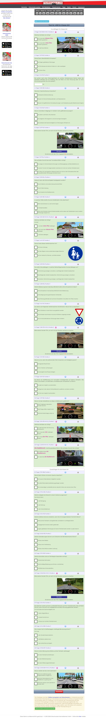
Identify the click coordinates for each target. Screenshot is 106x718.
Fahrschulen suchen (34, 7)
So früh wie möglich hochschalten (46, 393)
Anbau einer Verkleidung (44, 544)
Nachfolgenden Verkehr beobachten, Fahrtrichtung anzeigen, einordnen (56, 275)
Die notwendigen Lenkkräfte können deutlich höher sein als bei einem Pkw (57, 487)
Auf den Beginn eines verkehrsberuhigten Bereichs (51, 251)
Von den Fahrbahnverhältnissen (46, 654)
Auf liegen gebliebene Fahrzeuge (46, 62)
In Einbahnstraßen (42, 207)
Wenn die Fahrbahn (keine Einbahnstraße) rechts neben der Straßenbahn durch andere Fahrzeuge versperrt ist (60, 212)
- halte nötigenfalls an (43, 613)
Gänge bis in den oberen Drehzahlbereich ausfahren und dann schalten (56, 389)
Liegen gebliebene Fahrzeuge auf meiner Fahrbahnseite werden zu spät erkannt (58, 528)
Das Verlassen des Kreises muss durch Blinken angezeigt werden (54, 314)
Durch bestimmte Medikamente (46, 192)
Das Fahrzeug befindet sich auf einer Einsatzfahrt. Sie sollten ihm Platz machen (58, 298)
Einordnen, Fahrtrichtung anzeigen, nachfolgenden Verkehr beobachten (56, 279)
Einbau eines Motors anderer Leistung (47, 548)
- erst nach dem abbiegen (46, 230)
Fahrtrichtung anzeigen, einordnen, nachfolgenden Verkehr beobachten (56, 271)
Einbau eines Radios (43, 540)
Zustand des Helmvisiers (44, 560)
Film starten (59, 151)
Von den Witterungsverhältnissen (46, 663)
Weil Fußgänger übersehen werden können (45, 405)
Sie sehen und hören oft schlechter (47, 114)
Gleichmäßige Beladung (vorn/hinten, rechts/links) (50, 564)
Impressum (81, 7)
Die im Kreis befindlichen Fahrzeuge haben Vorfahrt (51, 318)
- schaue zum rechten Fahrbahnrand (47, 621)
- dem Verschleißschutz (44, 509)
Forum (74, 7)
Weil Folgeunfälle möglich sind (46, 409)
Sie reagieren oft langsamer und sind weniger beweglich (52, 118)
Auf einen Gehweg (42, 247)
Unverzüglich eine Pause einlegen (46, 372)
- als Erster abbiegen (43, 234)
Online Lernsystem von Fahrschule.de (59, 697)
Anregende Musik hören (44, 363)
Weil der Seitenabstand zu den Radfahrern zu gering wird (45, 679)
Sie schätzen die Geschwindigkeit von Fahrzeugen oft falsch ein (54, 122)
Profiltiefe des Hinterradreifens (45, 568)
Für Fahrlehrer (46, 7)
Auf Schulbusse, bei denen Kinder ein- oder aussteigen (52, 66)
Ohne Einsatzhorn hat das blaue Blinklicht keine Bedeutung (53, 290)
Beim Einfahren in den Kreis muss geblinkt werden (51, 310)
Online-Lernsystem (6, 11)
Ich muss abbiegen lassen (46, 437)
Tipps (63, 7)
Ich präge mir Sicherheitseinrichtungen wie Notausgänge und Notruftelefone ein (58, 164)
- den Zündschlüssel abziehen (45, 635)
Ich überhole (46, 457)
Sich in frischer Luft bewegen (45, 367)
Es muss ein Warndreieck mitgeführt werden (49, 479)
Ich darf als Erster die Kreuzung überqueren (46, 428)
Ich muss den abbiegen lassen (45, 432)
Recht (69, 7)
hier (80, 716)
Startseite (24, 7)
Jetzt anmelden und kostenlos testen (45, 708)
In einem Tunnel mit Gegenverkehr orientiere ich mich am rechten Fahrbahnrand (58, 168)
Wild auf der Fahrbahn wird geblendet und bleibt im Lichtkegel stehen (56, 520)
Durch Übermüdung (43, 188)
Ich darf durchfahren (43, 48)
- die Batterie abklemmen (44, 639)
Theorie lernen (56, 7)
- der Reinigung (42, 501)
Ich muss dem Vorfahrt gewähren (45, 39)
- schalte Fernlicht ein (43, 617)
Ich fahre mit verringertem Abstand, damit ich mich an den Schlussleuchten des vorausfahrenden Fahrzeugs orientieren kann (58, 172)
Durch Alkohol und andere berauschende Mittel (50, 184)
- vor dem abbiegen (46, 226)
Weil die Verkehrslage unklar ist (46, 413)
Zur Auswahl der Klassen (41, 21)
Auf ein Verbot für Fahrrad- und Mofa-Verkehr (49, 255)
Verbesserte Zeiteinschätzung (45, 95)
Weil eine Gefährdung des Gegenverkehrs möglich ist (44, 674)
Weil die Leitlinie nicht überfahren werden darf (46, 683)
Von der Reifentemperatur (44, 659)
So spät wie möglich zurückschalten (47, 385)
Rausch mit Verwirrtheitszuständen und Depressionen (51, 99)
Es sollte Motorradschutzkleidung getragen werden (51, 483)
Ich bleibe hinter (43, 452)
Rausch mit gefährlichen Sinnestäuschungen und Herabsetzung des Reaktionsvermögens (61, 103)
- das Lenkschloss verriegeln (45, 643)
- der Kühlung (41, 505)
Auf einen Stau (41, 70)
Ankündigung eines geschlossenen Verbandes (49, 294)
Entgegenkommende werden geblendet (48, 524)
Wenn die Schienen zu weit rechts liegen (48, 203)
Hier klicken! (6, 18)
